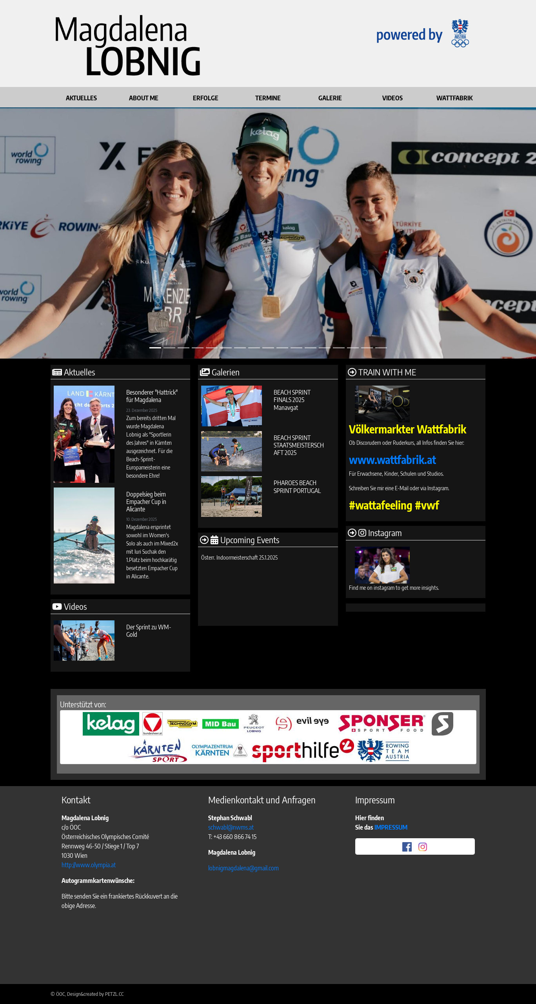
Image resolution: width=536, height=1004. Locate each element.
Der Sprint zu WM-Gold (148, 630)
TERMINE (268, 98)
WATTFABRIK (454, 98)
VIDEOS (392, 98)
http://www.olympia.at (89, 865)
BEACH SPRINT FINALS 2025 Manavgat (292, 399)
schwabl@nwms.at (231, 827)
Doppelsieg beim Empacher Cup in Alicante (146, 501)
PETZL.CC (114, 994)
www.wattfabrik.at (392, 459)
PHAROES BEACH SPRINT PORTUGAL (297, 486)
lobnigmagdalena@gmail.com (243, 868)
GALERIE (330, 98)
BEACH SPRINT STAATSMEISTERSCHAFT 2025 (299, 445)
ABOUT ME (143, 98)
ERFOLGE (205, 98)
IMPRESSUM (391, 827)
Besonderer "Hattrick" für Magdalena (152, 396)
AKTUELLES (81, 98)
